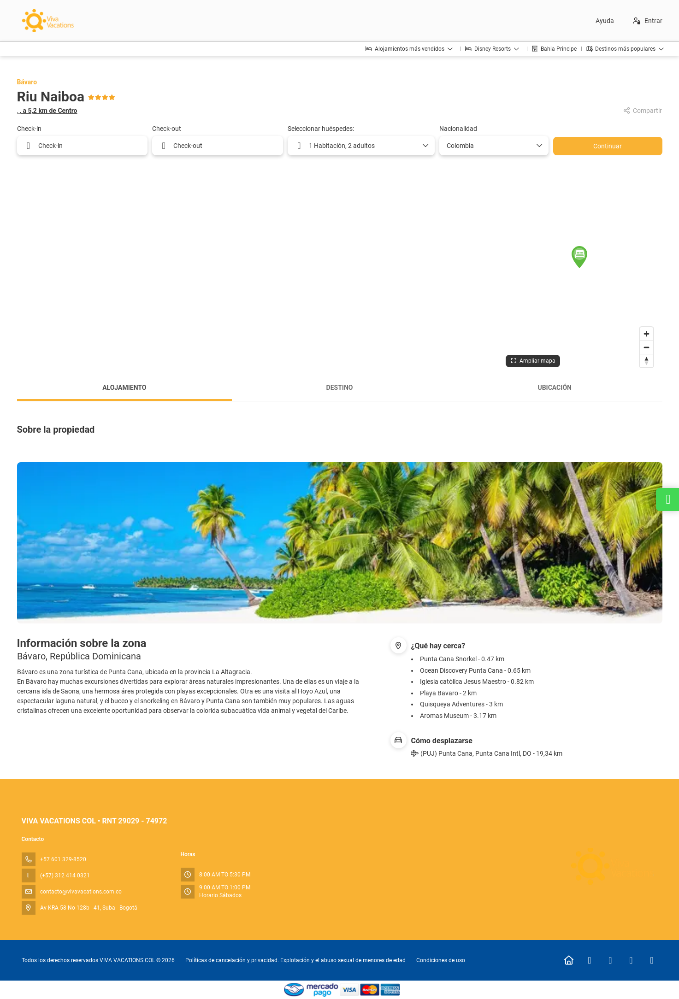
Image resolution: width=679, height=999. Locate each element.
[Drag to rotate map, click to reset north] (646, 360)
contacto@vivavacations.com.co (81, 891)
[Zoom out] (646, 347)
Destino (339, 387)
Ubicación (554, 387)
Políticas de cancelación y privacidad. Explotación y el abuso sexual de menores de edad (295, 960)
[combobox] (490, 145)
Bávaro (27, 82)
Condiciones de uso (440, 960)
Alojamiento (124, 387)
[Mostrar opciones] (539, 145)
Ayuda (605, 20)
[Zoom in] (646, 334)
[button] (579, 257)
